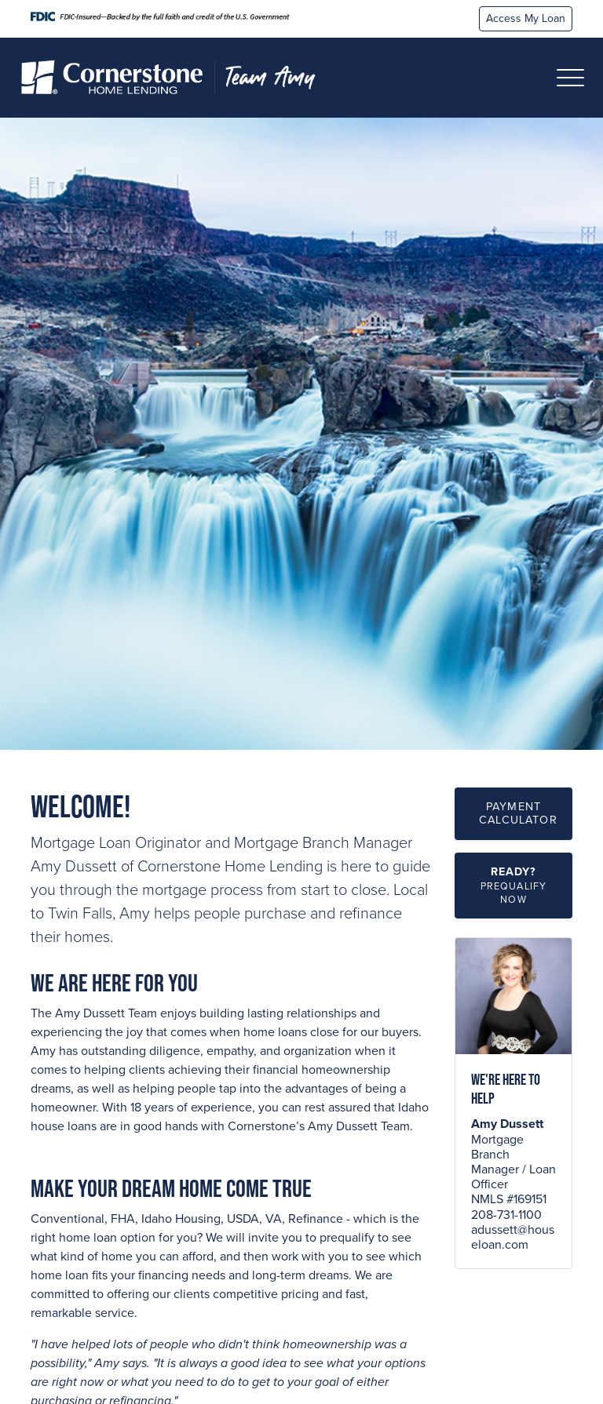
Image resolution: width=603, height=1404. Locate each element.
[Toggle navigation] (570, 78)
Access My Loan (525, 18)
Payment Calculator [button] (518, 813)
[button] (513, 886)
